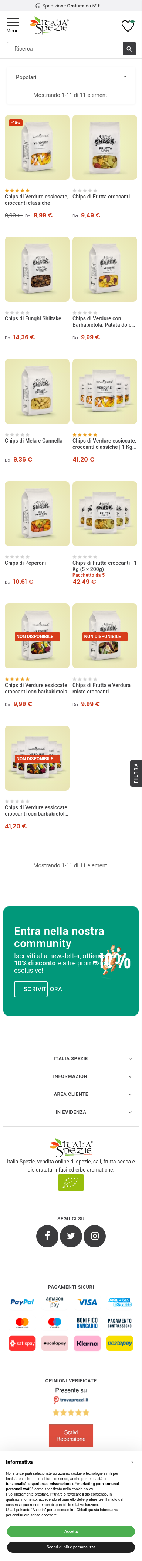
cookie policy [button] (82, 1489)
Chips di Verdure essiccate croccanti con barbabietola (36, 688)
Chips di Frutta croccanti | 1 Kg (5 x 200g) (104, 566)
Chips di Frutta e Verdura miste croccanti (101, 688)
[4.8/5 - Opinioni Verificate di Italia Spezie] (71, 1419)
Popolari (74, 76)
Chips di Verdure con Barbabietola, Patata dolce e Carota (103, 321)
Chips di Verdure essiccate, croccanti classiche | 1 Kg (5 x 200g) (104, 444)
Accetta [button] (71, 1531)
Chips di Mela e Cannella (33, 441)
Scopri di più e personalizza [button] (71, 1547)
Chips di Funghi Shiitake (33, 318)
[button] (132, 1462)
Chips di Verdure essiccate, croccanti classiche (36, 200)
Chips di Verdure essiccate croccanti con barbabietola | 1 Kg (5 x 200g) (36, 810)
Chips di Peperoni (25, 563)
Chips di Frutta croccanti (101, 197)
